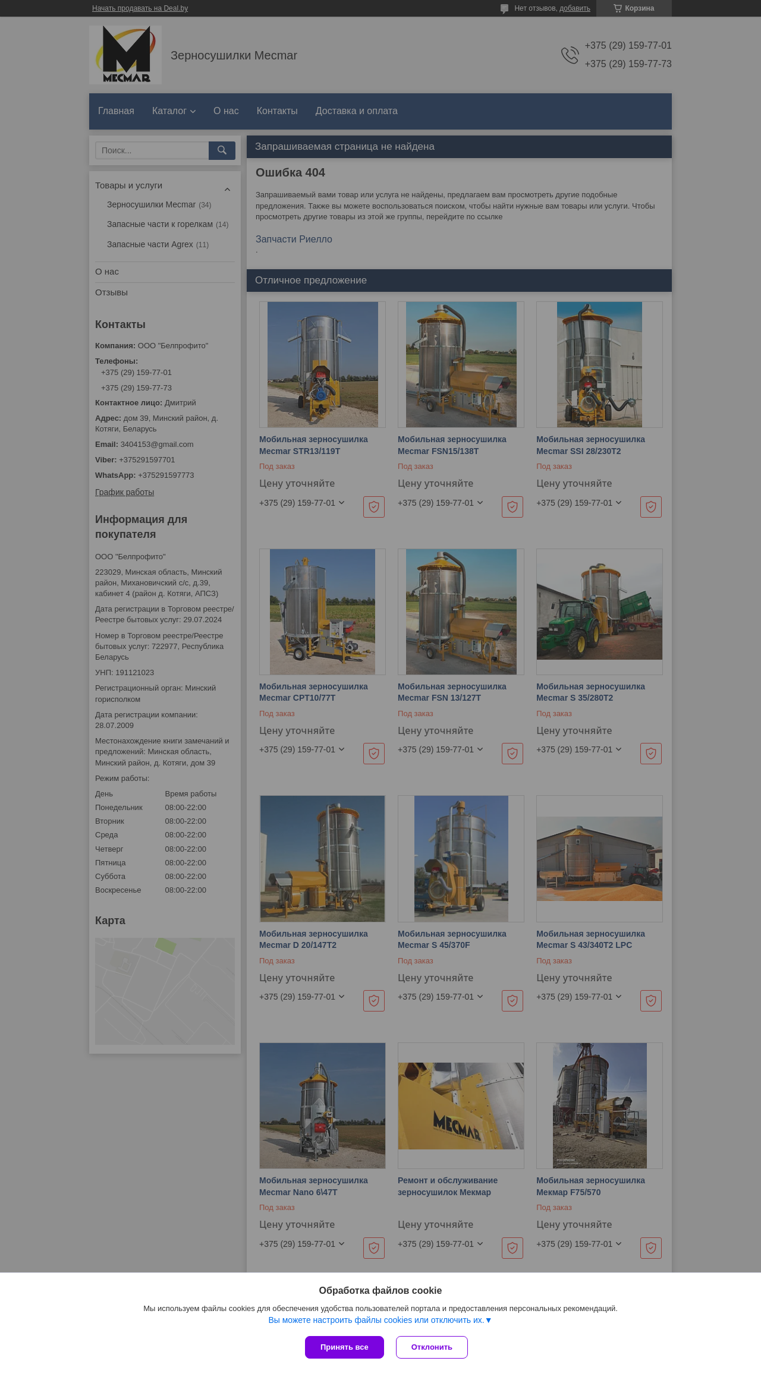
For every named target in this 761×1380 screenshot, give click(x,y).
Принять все (344, 1347)
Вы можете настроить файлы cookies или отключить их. (376, 1320)
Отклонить (431, 1347)
